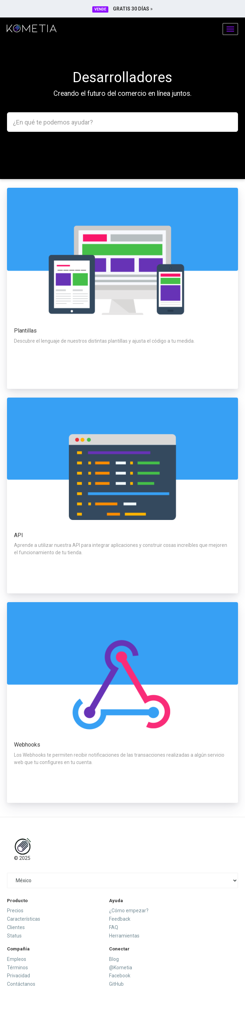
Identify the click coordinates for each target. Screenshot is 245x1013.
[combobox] (122, 122)
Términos (17, 967)
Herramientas (124, 936)
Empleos (16, 959)
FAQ (113, 927)
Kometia (31, 28)
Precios (15, 910)
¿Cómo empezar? (129, 910)
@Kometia (120, 967)
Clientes (16, 927)
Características (23, 919)
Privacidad (18, 975)
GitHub (116, 984)
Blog (114, 959)
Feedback (119, 919)
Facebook (119, 975)
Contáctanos (21, 984)
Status (14, 936)
